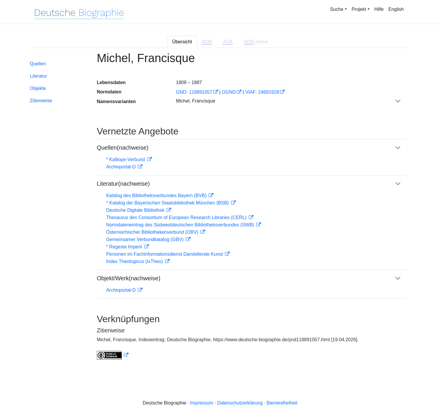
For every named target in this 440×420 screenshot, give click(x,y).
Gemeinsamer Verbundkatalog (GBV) (145, 239)
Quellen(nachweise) (123, 147)
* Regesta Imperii (124, 246)
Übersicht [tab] (182, 41)
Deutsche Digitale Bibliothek (136, 210)
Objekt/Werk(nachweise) (128, 278)
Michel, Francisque (195, 100)
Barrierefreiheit (282, 402)
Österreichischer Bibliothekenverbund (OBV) (153, 232)
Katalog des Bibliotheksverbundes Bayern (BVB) (157, 195)
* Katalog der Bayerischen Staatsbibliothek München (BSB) (168, 202)
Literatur (38, 76)
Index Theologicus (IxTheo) (135, 261)
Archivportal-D (121, 166)
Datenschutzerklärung (240, 402)
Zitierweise (41, 100)
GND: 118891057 (194, 92)
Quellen (38, 63)
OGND (229, 92)
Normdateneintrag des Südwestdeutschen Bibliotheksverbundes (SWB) (181, 224)
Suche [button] (336, 9)
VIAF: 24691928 (262, 92)
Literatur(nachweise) (123, 183)
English (396, 9)
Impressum (201, 402)
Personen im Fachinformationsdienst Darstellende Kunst (165, 254)
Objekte (38, 88)
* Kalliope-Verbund (126, 159)
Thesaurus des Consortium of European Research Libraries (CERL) (177, 217)
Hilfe (379, 9)
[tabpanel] (220, 209)
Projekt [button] (359, 9)
